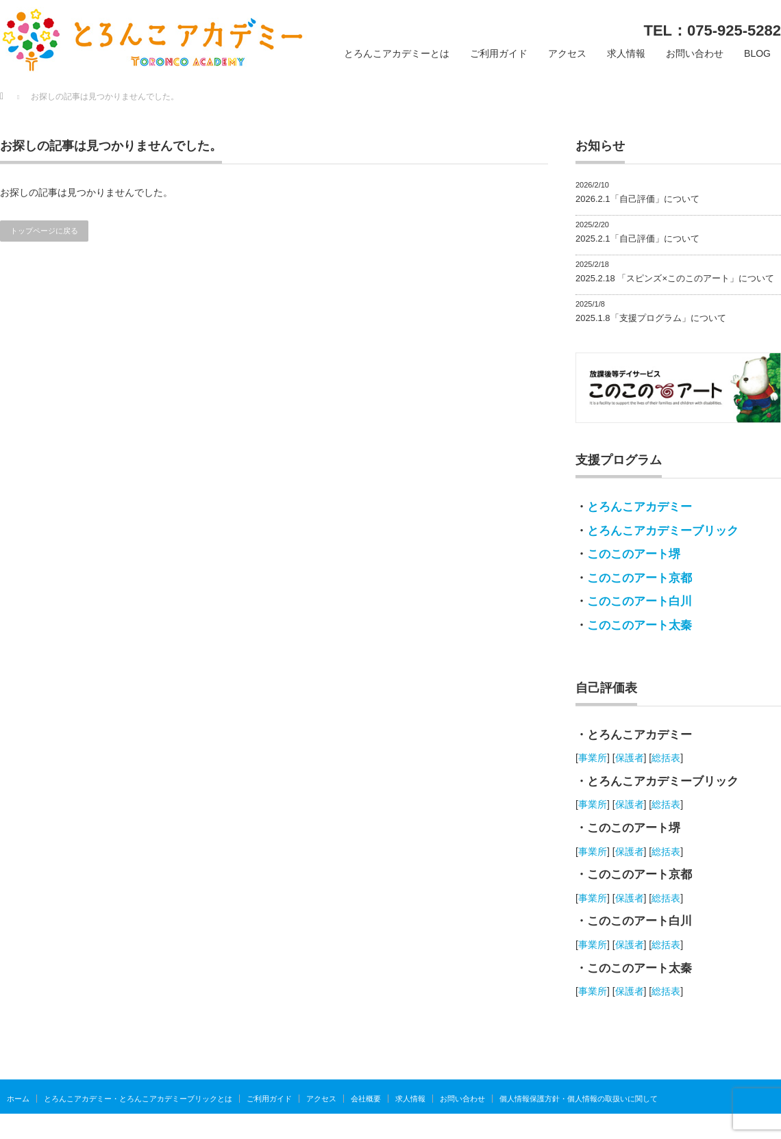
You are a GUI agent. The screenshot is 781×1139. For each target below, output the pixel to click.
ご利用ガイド (499, 53)
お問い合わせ (694, 53)
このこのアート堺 (633, 554)
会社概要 (366, 1099)
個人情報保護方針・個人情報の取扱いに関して (578, 1099)
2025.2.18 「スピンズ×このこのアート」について (674, 278)
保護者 (629, 757)
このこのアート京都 (639, 578)
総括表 (666, 757)
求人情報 (626, 53)
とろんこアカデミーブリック (663, 530)
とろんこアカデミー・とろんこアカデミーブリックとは (138, 1099)
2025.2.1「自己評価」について (637, 238)
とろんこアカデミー (639, 506)
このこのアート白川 (639, 601)
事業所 (592, 757)
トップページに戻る (44, 231)
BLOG (757, 53)
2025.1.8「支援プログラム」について (650, 318)
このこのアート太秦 (639, 625)
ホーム (18, 1099)
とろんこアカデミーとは (396, 53)
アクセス (567, 53)
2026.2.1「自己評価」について (637, 199)
